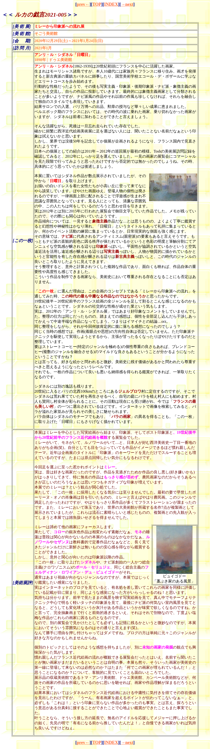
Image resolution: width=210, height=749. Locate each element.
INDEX (111, 4)
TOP (96, 4)
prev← (83, 4)
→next (127, 4)
